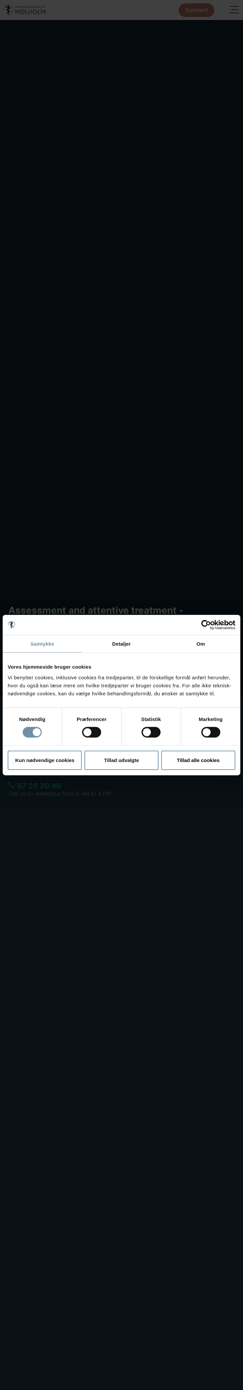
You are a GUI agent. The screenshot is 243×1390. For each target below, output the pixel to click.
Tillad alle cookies (198, 760)
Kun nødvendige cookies (44, 760)
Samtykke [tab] (42, 644)
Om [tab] (201, 644)
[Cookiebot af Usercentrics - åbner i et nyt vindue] (206, 625)
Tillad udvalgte (121, 760)
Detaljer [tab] (121, 644)
